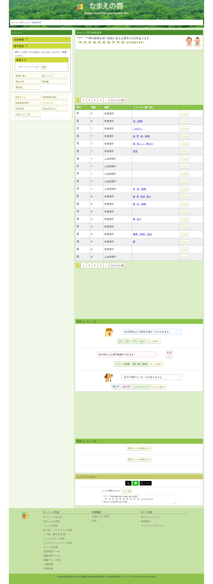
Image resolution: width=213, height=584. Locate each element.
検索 (44, 67)
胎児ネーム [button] (20, 97)
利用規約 (145, 521)
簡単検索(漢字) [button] (22, 103)
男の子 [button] (116, 386)
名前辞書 (48, 568)
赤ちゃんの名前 (51, 521)
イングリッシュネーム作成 (57, 543)
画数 (45, 81)
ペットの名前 (50, 525)
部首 (19, 87)
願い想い (21, 76)
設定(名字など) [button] (49, 108)
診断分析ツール (51, 555)
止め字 (20, 81)
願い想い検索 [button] (140, 364)
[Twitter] (128, 483)
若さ (148, 196)
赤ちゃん (25, 22)
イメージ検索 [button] (122, 364)
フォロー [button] (146, 483)
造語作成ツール (51, 551)
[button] (120, 341)
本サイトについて (150, 517)
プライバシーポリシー (153, 525)
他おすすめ (117, 100)
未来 (142, 196)
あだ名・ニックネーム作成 (57, 530)
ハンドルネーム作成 (54, 538)
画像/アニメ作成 (51, 560)
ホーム (14, 22)
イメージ (47, 76)
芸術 (135, 151)
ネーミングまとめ (52, 517)
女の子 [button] (126, 386)
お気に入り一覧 (22, 114)
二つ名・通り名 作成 (54, 534)
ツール (184, 114)
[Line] (135, 483)
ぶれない (137, 128)
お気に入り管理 (100, 516)
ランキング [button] (48, 103)
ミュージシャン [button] (141, 386)
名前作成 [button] (19, 108)
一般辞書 (48, 564)
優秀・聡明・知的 (142, 234)
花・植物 (137, 121)
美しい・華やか (145, 143)
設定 (94, 520)
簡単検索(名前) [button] (49, 97)
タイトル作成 (50, 547)
